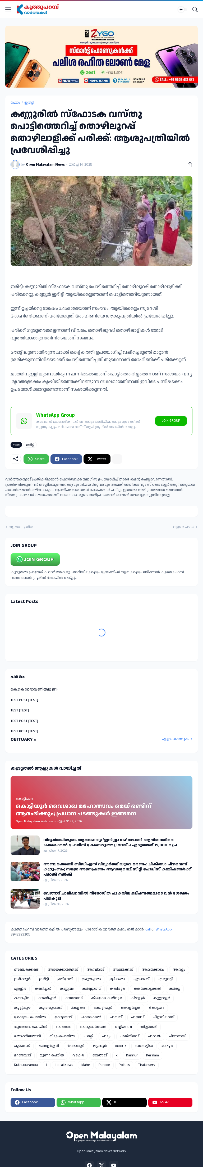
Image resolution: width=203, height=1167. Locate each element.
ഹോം (16, 103)
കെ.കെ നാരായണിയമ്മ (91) (34, 689)
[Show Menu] (8, 9)
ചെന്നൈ (63, 1026)
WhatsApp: (164, 929)
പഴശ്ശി (89, 1036)
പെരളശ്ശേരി (49, 1045)
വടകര (78, 1055)
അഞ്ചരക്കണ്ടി (26, 969)
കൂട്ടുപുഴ (22, 1007)
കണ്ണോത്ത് (91, 988)
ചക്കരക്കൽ (91, 1017)
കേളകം (78, 1007)
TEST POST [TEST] (24, 700)
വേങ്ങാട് (100, 1055)
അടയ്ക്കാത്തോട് (63, 969)
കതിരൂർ (117, 988)
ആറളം (179, 969)
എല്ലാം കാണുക (175, 739)
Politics (124, 1065)
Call (148, 929)
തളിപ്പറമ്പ (123, 1026)
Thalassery (146, 1065)
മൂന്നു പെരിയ (52, 1055)
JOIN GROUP (171, 420)
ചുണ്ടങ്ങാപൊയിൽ (30, 1026)
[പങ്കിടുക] (187, 164)
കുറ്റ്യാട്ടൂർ (161, 998)
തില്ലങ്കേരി (148, 1026)
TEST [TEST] (20, 710)
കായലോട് (74, 998)
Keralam (152, 1055)
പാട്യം (106, 1036)
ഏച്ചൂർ (20, 988)
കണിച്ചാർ (43, 988)
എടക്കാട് (141, 979)
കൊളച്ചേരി (131, 1007)
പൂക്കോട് (22, 1045)
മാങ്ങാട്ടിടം (144, 1045)
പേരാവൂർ (76, 1045)
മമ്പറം (120, 1045)
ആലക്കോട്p (153, 969)
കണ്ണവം (67, 988)
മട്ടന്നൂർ (100, 1045)
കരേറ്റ (174, 988)
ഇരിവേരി (65, 979)
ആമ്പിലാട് (95, 969)
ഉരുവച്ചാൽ (91, 979)
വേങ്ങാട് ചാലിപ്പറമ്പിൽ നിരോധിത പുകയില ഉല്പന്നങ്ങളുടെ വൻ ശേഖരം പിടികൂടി (116, 896)
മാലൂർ (167, 1045)
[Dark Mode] (182, 9)
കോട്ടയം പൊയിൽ (30, 1017)
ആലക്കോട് (123, 969)
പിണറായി (177, 1036)
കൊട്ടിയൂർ (103, 1007)
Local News (64, 1065)
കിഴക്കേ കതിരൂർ (106, 998)
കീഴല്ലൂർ (138, 998)
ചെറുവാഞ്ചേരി (93, 1026)
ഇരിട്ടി (29, 103)
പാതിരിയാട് (130, 1036)
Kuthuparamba (26, 1065)
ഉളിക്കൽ (117, 979)
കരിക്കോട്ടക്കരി (147, 988)
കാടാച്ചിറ (21, 998)
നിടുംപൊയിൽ (62, 1036)
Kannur (132, 1055)
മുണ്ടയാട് (22, 1055)
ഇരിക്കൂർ (22, 979)
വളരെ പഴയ (183, 527)
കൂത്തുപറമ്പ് (50, 1007)
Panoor (104, 1065)
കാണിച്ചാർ (47, 998)
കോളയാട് (63, 1017)
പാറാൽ (154, 1036)
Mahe (85, 1065)
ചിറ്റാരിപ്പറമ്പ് (163, 1017)
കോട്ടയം (156, 1007)
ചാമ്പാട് (116, 1017)
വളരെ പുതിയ (21, 527)
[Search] (195, 9)
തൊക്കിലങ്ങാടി (27, 1036)
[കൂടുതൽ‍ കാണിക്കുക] (117, 459)
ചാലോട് (138, 1017)
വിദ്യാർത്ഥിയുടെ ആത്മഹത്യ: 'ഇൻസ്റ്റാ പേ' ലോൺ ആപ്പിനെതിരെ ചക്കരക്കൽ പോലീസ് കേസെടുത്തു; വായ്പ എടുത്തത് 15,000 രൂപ (110, 842)
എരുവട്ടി (165, 979)
